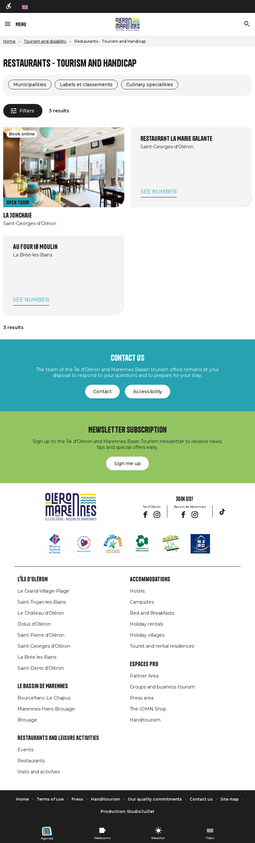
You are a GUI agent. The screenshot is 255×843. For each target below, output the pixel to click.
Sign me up (127, 463)
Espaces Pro (144, 664)
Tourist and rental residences (162, 646)
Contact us (201, 799)
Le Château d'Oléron (40, 613)
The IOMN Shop (148, 709)
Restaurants (31, 760)
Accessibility (147, 391)
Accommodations (150, 579)
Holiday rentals (146, 624)
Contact (102, 391)
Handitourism (145, 720)
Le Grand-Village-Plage (43, 591)
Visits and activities (38, 771)
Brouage (27, 720)
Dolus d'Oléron (34, 624)
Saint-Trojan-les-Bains (41, 602)
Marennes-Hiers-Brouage (46, 709)
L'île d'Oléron (32, 579)
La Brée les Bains (36, 657)
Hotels (137, 591)
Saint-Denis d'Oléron (40, 668)
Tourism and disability (45, 41)
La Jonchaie (17, 215)
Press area (141, 698)
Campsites (142, 602)
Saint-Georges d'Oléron (43, 646)
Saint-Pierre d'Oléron (40, 635)
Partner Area (144, 676)
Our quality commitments (155, 799)
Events (25, 749)
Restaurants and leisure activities (58, 738)
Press (77, 799)
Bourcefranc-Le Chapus (44, 698)
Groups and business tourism (162, 687)
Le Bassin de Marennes (42, 686)
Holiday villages (147, 635)
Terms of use (50, 799)
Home (9, 41)
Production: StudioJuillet (127, 811)
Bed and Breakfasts (152, 613)
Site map (229, 799)
